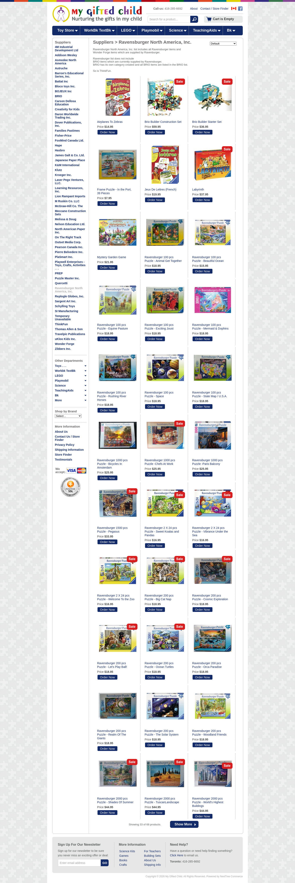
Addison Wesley (66, 55)
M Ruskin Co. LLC (67, 201)
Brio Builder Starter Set (206, 121)
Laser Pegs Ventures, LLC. (69, 181)
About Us (61, 431)
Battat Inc (61, 81)
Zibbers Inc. (63, 348)
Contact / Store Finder (214, 8)
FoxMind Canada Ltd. (69, 140)
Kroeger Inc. (63, 175)
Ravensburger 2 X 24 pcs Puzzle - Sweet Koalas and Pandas (162, 531)
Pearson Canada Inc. (69, 247)
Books (123, 860)
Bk (229, 30)
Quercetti (61, 283)
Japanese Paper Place (70, 160)
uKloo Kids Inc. (65, 339)
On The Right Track (68, 237)
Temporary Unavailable (63, 317)
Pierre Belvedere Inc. (69, 252)
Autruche (61, 68)
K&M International (67, 165)
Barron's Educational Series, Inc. (69, 75)
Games (123, 855)
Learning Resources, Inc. (69, 189)
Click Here (176, 855)
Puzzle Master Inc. (67, 278)
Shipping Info (152, 864)
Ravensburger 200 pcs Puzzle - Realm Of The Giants (111, 734)
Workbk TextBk (70, 370)
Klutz (58, 170)
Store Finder (63, 454)
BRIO (58, 96)
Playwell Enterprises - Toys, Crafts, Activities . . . (70, 265)
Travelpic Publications (70, 334)
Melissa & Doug (65, 219)
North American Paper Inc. (70, 230)
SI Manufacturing (66, 311)
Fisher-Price (63, 135)
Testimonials (63, 459)
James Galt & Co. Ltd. (70, 155)
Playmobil (150, 30)
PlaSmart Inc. (64, 257)
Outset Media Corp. (68, 242)
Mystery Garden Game (111, 257)
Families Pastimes (67, 130)
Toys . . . (70, 365)
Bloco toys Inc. (65, 86)
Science (176, 30)
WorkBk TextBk (97, 30)
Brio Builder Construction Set (163, 121)
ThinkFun (61, 324)
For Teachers (152, 851)
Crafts (123, 864)
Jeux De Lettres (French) (160, 189)
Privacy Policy (64, 444)
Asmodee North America (65, 61)
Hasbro (60, 150)
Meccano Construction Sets (70, 212)
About (194, 8)
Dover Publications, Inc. (68, 124)
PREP (59, 273)
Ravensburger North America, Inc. (69, 289)
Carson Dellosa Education (65, 102)
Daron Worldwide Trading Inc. (66, 116)
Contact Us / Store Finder (67, 438)
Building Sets (152, 855)
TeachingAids (205, 30)
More (70, 400)
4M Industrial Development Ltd (66, 48)
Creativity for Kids (67, 109)
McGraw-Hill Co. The (69, 206)
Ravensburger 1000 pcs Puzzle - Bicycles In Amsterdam (112, 464)
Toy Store (65, 30)
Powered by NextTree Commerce (224, 876)
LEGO (126, 30)
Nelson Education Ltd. (70, 224)
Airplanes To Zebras (110, 121)
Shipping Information (69, 449)
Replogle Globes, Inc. (69, 296)
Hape (58, 145)
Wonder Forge (64, 344)
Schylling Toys (65, 306)
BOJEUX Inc (63, 91)
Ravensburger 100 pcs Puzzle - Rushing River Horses (111, 396)
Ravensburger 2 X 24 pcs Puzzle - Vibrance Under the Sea (210, 531)
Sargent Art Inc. (65, 301)
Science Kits (127, 851)
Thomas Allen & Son (69, 329)
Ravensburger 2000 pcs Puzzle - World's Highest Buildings (207, 802)
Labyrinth (198, 189)
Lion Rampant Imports (70, 196)
